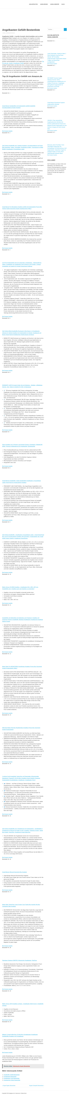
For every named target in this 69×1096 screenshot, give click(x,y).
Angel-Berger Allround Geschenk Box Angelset (14, 872)
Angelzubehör (54, 4)
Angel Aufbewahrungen (8, 33)
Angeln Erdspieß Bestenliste (36, 1085)
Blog (64, 4)
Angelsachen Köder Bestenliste (12, 1080)
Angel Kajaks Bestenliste (9, 1085)
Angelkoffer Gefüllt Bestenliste (12, 1074)
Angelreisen (44, 4)
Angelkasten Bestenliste (10, 1076)
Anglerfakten (33, 4)
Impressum (17, 1093)
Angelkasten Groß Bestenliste (11, 1078)
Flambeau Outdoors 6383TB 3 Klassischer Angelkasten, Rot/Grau (19, 960)
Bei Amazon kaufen (7, 131)
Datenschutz (23, 1093)
